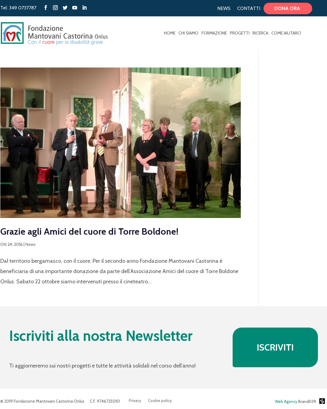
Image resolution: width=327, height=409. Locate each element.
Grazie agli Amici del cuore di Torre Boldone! (89, 231)
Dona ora (287, 8)
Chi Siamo (188, 33)
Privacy (135, 400)
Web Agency (286, 401)
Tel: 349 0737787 (18, 8)
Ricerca (260, 33)
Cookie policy (160, 400)
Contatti (248, 8)
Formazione (214, 33)
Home (169, 33)
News (224, 8)
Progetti (240, 33)
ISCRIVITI (275, 347)
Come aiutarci (286, 33)
